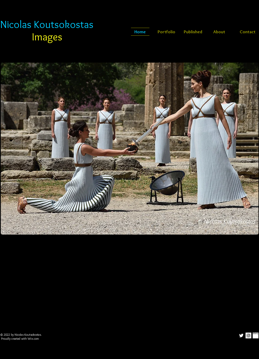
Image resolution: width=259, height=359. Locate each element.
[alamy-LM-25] (255, 335)
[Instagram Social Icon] (248, 335)
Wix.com (33, 339)
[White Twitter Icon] (241, 335)
